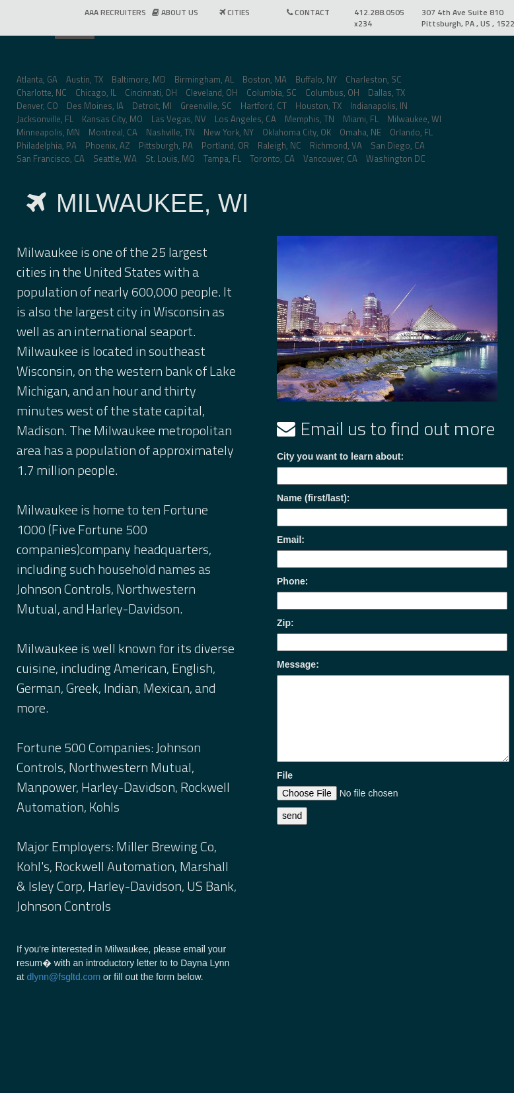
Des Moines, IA (95, 105)
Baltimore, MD (139, 79)
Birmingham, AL (204, 79)
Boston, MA (264, 79)
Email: (291, 539)
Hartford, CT (263, 105)
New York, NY (228, 132)
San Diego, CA (398, 145)
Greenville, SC (206, 105)
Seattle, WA (115, 158)
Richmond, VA (336, 145)
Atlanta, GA (37, 79)
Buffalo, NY (316, 79)
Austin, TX (84, 79)
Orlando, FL (411, 132)
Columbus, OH (332, 92)
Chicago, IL (95, 92)
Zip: (285, 622)
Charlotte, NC (42, 92)
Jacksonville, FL (45, 118)
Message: (298, 664)
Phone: (292, 581)
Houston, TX (318, 105)
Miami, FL (361, 118)
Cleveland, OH (212, 92)
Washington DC (395, 158)
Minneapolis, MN (48, 132)
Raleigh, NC (279, 145)
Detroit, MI (152, 105)
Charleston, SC (374, 79)
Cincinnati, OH (151, 92)
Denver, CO (37, 105)
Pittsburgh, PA (166, 145)
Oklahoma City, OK (296, 132)
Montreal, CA (113, 132)
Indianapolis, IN (379, 105)
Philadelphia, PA (47, 145)
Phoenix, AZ (107, 145)
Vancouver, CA (330, 158)
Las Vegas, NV (178, 118)
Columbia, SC (271, 92)
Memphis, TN (309, 118)
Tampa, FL (222, 158)
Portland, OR (225, 145)
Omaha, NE (360, 132)
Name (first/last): (313, 498)
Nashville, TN (170, 132)
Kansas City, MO (112, 118)
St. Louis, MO (170, 158)
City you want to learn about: (340, 456)
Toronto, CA (272, 158)
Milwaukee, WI (414, 118)
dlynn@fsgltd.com (63, 976)
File (285, 775)
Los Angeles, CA (245, 118)
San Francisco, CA (51, 158)
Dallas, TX (386, 92)
